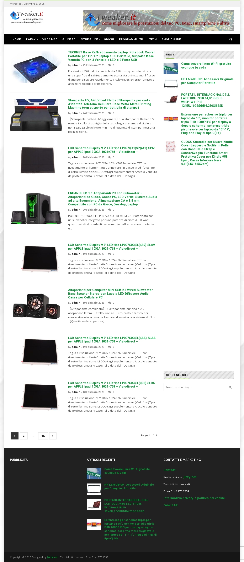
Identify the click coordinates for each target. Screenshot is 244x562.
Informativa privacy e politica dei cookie (194, 498)
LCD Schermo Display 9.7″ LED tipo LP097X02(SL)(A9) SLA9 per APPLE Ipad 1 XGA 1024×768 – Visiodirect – (111, 246)
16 (43, 436)
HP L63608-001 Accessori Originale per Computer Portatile (207, 81)
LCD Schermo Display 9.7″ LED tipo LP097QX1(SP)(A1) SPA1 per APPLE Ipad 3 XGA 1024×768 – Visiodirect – (112, 150)
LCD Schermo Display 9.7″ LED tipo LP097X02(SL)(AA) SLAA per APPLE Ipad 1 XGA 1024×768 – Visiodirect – (112, 340)
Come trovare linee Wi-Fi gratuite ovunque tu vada (206, 65)
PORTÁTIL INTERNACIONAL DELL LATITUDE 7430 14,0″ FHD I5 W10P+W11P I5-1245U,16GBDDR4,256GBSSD (205, 100)
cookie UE (171, 505)
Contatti (170, 470)
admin (76, 65)
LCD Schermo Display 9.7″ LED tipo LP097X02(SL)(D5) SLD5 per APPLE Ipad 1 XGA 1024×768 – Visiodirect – (111, 385)
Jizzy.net (190, 477)
